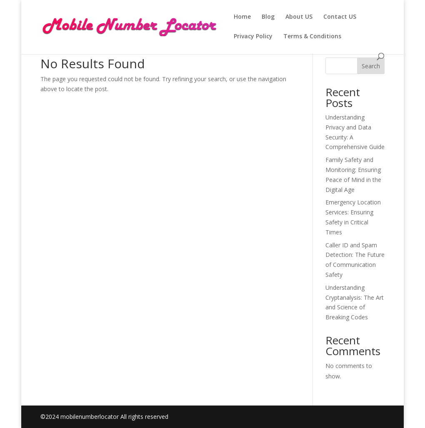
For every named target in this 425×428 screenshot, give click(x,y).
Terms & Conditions (312, 36)
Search (371, 66)
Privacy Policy (253, 36)
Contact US (339, 17)
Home (242, 17)
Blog (268, 17)
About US (298, 17)
